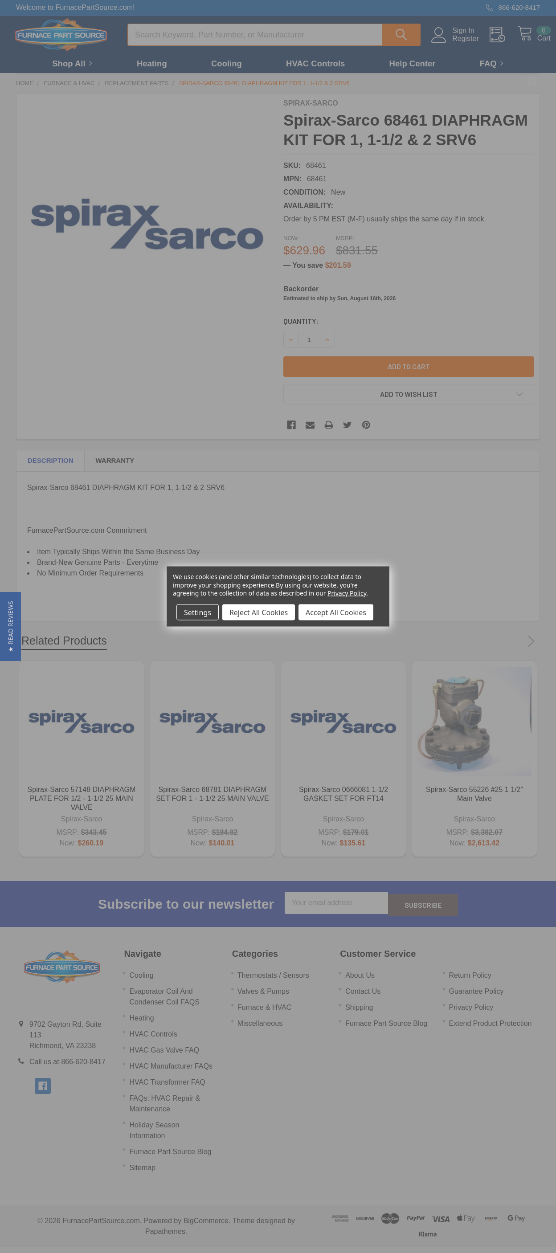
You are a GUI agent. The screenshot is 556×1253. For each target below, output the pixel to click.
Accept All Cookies (336, 612)
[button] (10, 626)
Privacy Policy (346, 592)
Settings (197, 612)
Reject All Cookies (258, 612)
